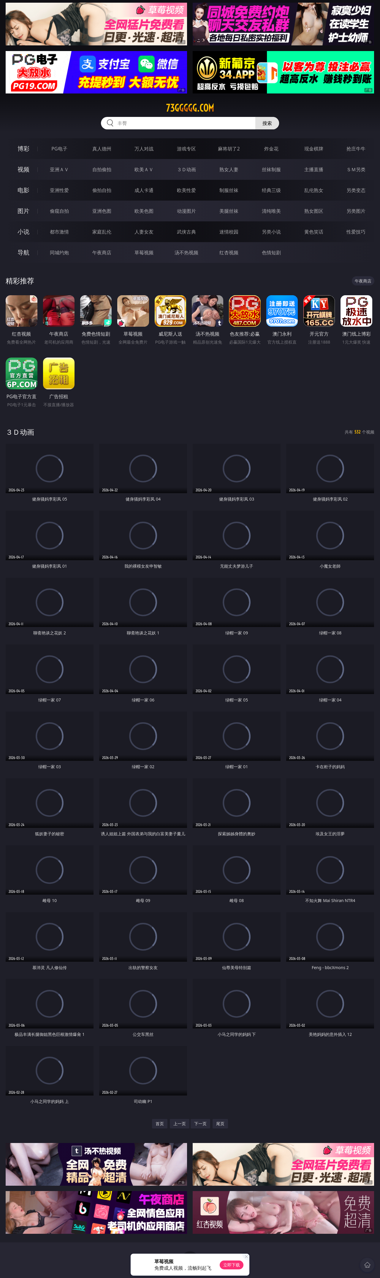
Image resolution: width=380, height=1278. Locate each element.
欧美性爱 (186, 190)
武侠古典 (186, 231)
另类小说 (271, 231)
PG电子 (59, 148)
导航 (23, 252)
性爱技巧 (355, 231)
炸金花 (271, 148)
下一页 (200, 1123)
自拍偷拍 (101, 169)
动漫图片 (186, 211)
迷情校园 (228, 231)
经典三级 (271, 190)
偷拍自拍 (101, 190)
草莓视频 (143, 252)
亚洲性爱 (59, 190)
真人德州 (101, 148)
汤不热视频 (186, 252)
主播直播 (313, 169)
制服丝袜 (228, 190)
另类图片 (355, 211)
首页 (160, 1123)
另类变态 (355, 190)
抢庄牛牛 (355, 148)
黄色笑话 (313, 231)
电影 (23, 190)
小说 (23, 232)
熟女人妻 (228, 169)
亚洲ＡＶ (59, 169)
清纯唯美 (271, 211)
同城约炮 (59, 252)
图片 (23, 211)
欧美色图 (143, 211)
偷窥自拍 (59, 211)
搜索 (267, 123)
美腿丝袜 (228, 211)
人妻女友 (143, 231)
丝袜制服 (271, 169)
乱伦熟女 (313, 190)
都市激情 (59, 231)
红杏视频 (228, 252)
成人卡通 (143, 190)
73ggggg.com (190, 108)
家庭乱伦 (101, 231)
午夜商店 (101, 252)
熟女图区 (313, 211)
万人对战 (143, 148)
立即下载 (231, 1265)
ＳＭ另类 (355, 169)
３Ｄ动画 (186, 169)
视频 (23, 169)
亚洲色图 (101, 211)
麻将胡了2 (229, 148)
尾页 (220, 1123)
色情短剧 (271, 252)
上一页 (179, 1123)
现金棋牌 (313, 148)
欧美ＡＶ (143, 169)
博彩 (23, 149)
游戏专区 (186, 148)
